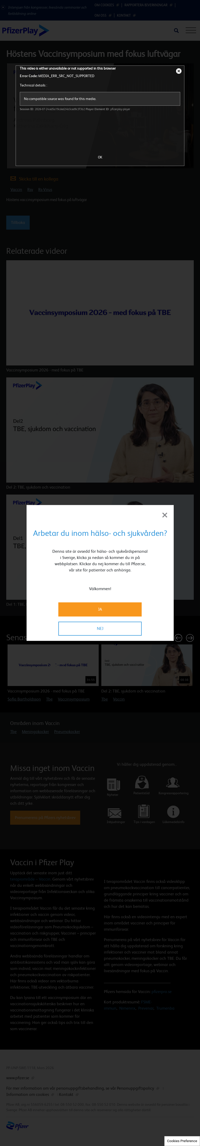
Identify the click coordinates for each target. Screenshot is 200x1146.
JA (100, 609)
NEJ (100, 628)
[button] (178, 638)
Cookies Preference (182, 1141)
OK (100, 157)
